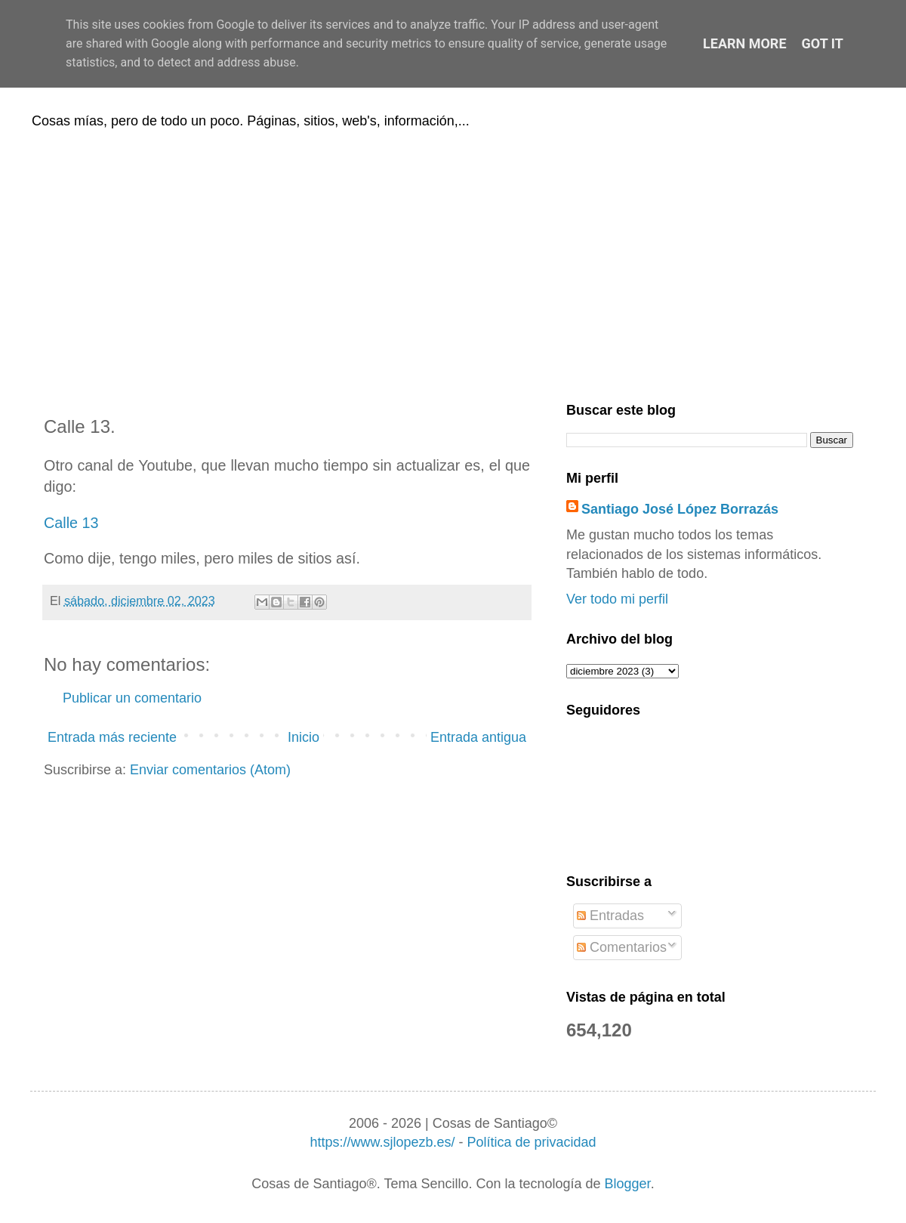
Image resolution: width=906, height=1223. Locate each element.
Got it (822, 43)
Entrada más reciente (112, 737)
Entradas (610, 915)
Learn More (745, 43)
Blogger (628, 1183)
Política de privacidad (531, 1142)
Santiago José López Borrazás (679, 509)
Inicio (303, 737)
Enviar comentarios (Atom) (210, 769)
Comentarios (622, 947)
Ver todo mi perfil (617, 599)
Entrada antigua (478, 737)
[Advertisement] (453, 263)
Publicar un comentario (132, 698)
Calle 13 (71, 522)
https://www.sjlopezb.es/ (382, 1142)
